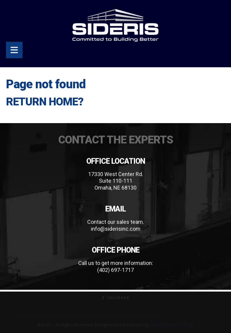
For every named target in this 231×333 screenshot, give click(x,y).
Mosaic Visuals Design (172, 325)
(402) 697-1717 (115, 270)
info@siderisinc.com (115, 229)
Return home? (44, 101)
